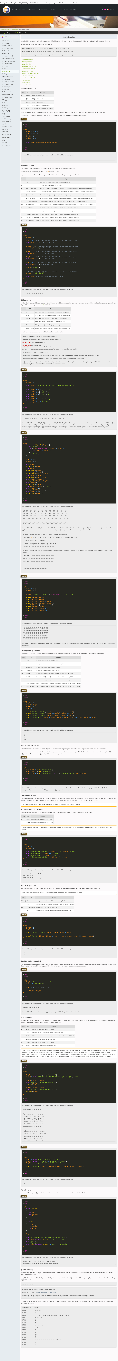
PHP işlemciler (6, 71)
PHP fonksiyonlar (7, 87)
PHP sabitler (5, 66)
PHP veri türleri (6, 51)
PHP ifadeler (5, 69)
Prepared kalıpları (7, 126)
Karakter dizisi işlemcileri (29, 78)
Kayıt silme (5, 131)
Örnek (24, 119)
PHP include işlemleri (8, 81)
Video (74, 9)
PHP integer (5, 53)
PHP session (6, 103)
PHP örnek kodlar (7, 97)
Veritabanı (54, 9)
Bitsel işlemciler (26, 64)
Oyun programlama (44, 9)
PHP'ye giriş (5, 40)
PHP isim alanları (7, 92)
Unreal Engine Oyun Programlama (9, 29)
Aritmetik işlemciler (27, 59)
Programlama (22, 9)
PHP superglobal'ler (7, 94)
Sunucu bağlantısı (7, 116)
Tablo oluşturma (6, 121)
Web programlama (32, 9)
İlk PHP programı (7, 45)
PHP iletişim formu (7, 108)
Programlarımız (68, 9)
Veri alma (5, 129)
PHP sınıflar (5, 89)
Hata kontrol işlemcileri (28, 68)
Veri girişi (4, 124)
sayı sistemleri (40, 305)
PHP (16, 33)
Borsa (60, 9)
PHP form (5, 105)
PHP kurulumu (6, 43)
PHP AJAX (5, 142)
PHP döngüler (6, 79)
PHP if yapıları (6, 74)
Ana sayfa (14, 9)
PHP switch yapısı (7, 76)
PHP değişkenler (7, 63)
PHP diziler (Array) (7, 56)
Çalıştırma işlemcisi (27, 71)
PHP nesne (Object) (8, 58)
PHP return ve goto (7, 84)
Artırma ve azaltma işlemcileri (30, 73)
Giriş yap (112, 9)
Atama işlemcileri (27, 62)
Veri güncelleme (6, 134)
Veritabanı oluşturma (8, 119)
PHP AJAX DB (6, 145)
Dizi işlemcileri (26, 80)
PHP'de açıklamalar (7, 48)
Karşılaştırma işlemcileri (29, 66)
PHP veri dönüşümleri (8, 61)
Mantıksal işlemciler (27, 75)
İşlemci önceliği (26, 85)
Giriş (3, 113)
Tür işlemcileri (26, 82)
